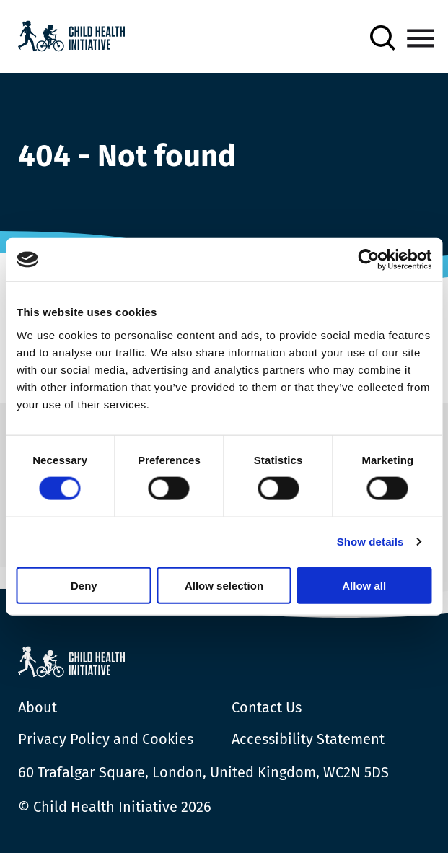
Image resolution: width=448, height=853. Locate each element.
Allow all (364, 585)
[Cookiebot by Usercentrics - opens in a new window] (368, 260)
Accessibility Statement (308, 739)
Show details (370, 541)
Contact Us (267, 707)
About (37, 707)
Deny (84, 585)
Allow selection (224, 585)
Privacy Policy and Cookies (105, 739)
